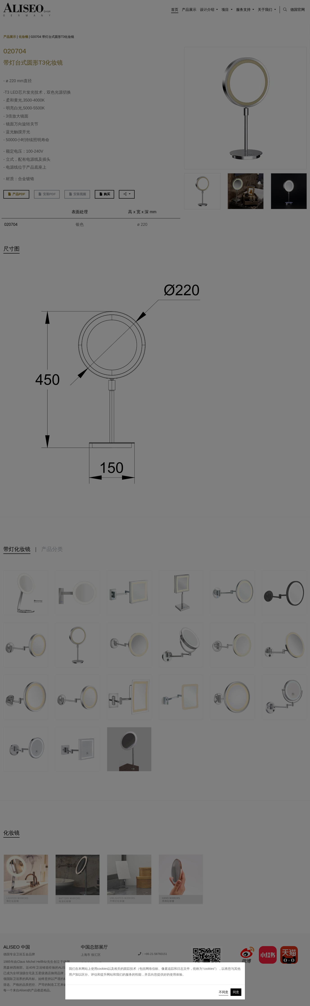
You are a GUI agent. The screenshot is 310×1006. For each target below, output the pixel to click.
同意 (236, 992)
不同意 (223, 992)
